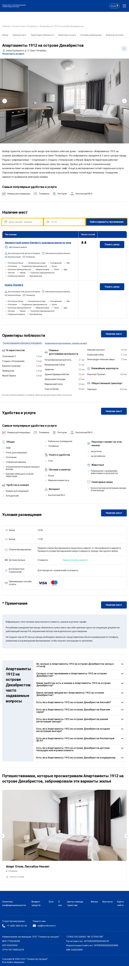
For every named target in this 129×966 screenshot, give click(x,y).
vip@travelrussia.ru (44, 925)
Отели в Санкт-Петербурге (25, 26)
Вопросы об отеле (115, 35)
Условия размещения (91, 35)
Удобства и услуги (67, 35)
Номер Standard (14, 285)
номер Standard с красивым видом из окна (38, 242)
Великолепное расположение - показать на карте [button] (66, 343)
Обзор (5, 35)
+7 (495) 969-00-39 (14, 925)
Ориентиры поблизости (42, 35)
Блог (51, 901)
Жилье (94, 901)
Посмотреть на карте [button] (13, 54)
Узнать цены (112, 244)
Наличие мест (19, 35)
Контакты (107, 901)
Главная (6, 26)
